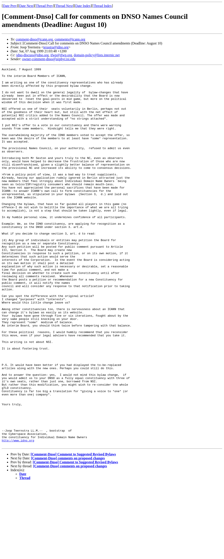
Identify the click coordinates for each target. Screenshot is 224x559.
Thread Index (102, 6)
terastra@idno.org (55, 47)
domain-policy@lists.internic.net (97, 55)
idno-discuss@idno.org (32, 55)
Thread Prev (44, 6)
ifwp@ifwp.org (61, 55)
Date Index (83, 6)
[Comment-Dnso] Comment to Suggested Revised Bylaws (73, 530)
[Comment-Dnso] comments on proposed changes (68, 534)
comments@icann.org (69, 39)
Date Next (26, 6)
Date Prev (10, 6)
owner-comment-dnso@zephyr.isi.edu (48, 59)
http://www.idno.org (18, 515)
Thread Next (64, 6)
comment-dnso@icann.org (34, 39)
